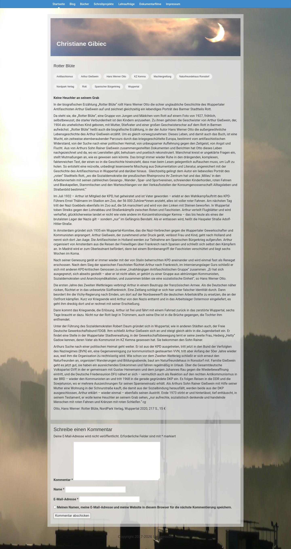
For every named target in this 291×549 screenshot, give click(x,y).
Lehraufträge (126, 4)
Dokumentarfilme (150, 4)
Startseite (59, 4)
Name (59, 489)
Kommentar (63, 480)
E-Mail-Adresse (66, 499)
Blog (72, 4)
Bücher (84, 4)
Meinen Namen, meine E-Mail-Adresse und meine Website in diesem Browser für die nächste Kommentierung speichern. (144, 507)
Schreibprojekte (104, 4)
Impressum (173, 4)
